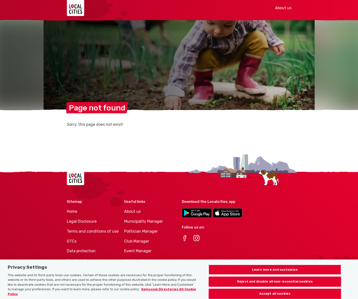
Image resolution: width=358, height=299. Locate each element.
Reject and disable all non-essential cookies (275, 283)
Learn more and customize (275, 271)
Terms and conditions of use (93, 231)
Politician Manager (141, 231)
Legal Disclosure (82, 221)
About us (283, 8)
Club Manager (136, 241)
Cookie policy (79, 261)
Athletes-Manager (141, 261)
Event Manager (138, 251)
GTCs (71, 241)
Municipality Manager (143, 221)
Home (72, 211)
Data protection (81, 251)
